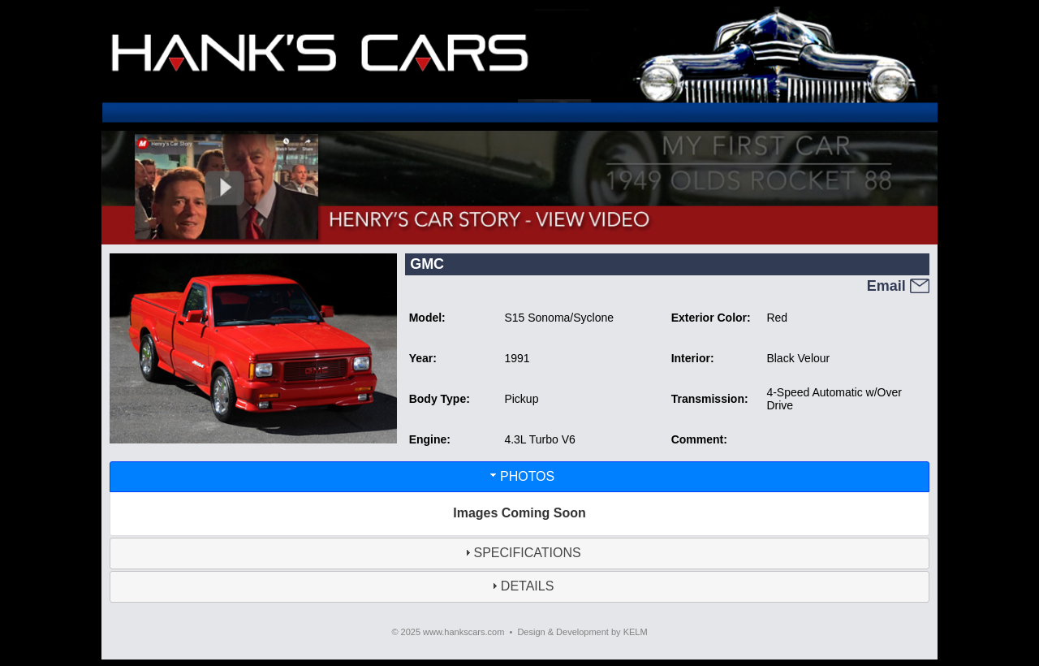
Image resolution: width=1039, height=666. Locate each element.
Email (898, 286)
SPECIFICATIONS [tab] (521, 553)
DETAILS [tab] (521, 586)
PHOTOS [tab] (520, 475)
